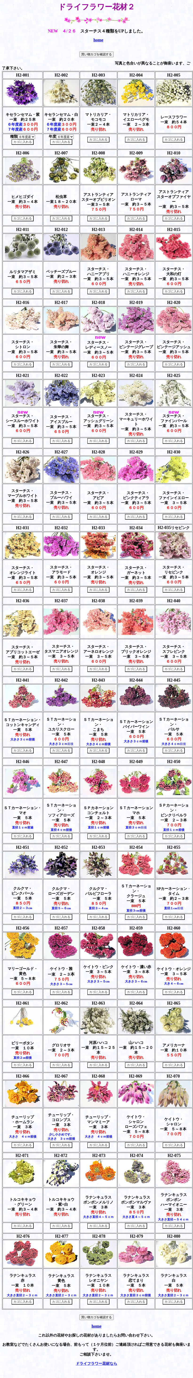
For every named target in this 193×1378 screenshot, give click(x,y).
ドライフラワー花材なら (96, 1364)
